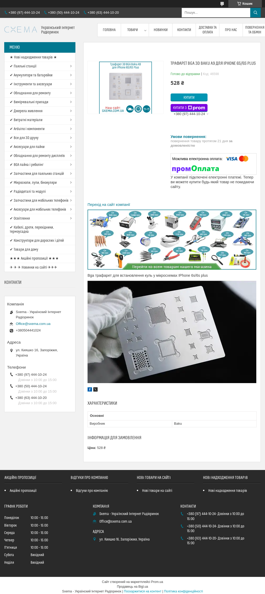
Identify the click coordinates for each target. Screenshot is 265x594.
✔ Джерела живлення (26, 111)
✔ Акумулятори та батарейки (31, 75)
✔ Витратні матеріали (26, 120)
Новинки (161, 30)
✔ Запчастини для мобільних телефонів (39, 201)
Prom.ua (157, 582)
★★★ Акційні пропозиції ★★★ (34, 258)
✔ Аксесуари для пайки (27, 147)
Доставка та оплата (207, 30)
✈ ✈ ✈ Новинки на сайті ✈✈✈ (33, 267)
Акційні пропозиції (23, 491)
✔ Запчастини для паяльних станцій (37, 174)
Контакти (184, 30)
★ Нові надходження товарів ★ (33, 57)
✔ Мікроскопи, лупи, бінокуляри (33, 183)
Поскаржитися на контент (142, 591)
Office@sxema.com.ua (33, 324)
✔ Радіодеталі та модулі (28, 192)
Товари (132, 30)
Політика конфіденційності (183, 591)
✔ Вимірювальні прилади (29, 102)
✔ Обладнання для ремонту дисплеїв (37, 156)
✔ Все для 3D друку (24, 138)
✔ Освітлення (20, 218)
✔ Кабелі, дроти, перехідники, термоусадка (32, 229)
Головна (109, 30)
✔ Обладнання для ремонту (30, 93)
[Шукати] (255, 12)
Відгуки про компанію (92, 491)
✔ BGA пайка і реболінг (27, 165)
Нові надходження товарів (227, 491)
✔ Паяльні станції (23, 66)
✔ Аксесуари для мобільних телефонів (38, 209)
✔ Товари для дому (24, 249)
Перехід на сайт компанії (109, 204)
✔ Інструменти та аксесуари (31, 84)
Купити (189, 98)
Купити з (189, 108)
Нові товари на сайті (157, 491)
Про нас (231, 30)
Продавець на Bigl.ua (132, 586)
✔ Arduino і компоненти (27, 129)
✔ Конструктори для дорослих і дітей (37, 241)
